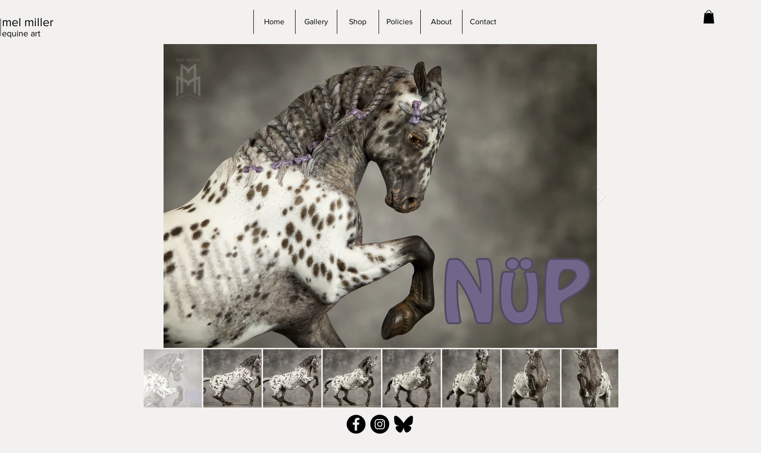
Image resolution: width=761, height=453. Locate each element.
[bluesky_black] (403, 424)
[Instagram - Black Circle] (379, 424)
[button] (708, 16)
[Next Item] (601, 196)
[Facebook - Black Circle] (356, 424)
